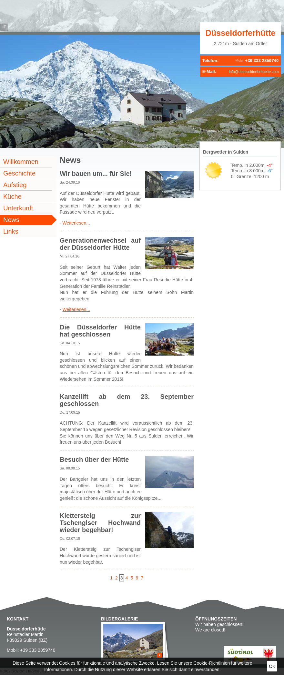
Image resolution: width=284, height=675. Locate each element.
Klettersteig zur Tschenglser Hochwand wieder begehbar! (100, 522)
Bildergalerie (119, 618)
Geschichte (19, 173)
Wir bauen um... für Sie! (96, 173)
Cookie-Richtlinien (211, 663)
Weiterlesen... (76, 223)
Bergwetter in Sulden (225, 152)
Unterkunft (18, 208)
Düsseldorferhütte (241, 32)
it (4, 27)
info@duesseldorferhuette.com (254, 72)
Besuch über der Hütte (94, 459)
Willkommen (20, 161)
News (11, 219)
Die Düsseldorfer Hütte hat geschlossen (100, 331)
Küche (12, 196)
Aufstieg (14, 184)
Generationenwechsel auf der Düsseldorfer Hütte (100, 244)
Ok (272, 666)
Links (10, 231)
